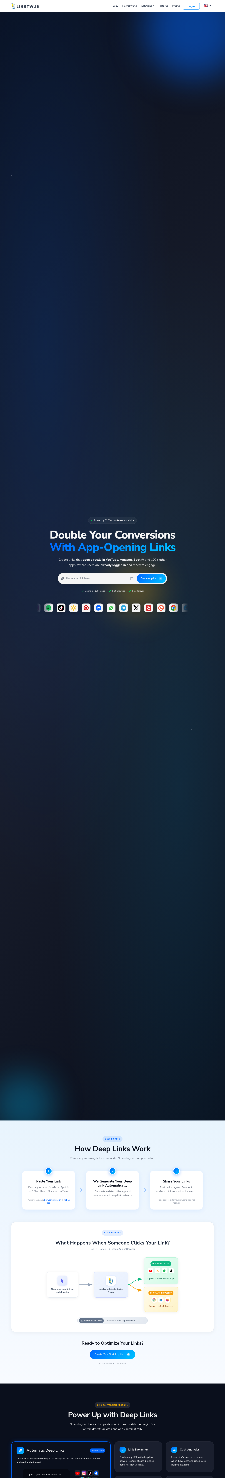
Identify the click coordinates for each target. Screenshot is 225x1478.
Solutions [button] (146, 5)
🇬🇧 (206, 6)
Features (163, 5)
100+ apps (100, 590)
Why (115, 5)
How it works (129, 5)
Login (191, 6)
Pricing (176, 5)
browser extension (52, 1200)
